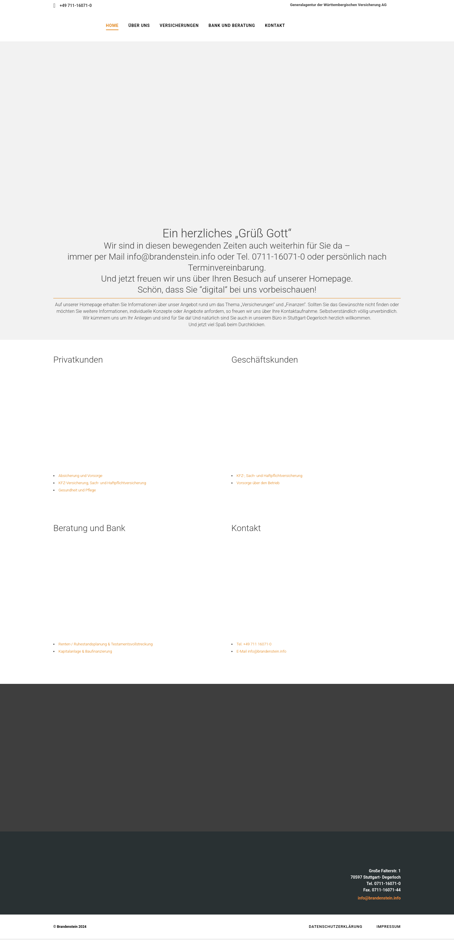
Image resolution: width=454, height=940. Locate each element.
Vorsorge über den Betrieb (264, 483)
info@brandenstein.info (379, 899)
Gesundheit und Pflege (82, 490)
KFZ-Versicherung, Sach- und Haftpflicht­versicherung (113, 483)
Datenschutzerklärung (336, 928)
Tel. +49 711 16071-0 (259, 645)
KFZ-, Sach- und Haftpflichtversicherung (278, 475)
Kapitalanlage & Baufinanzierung (92, 652)
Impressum (389, 928)
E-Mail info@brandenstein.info (268, 652)
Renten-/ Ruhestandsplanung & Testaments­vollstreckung (117, 645)
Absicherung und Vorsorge (86, 475)
